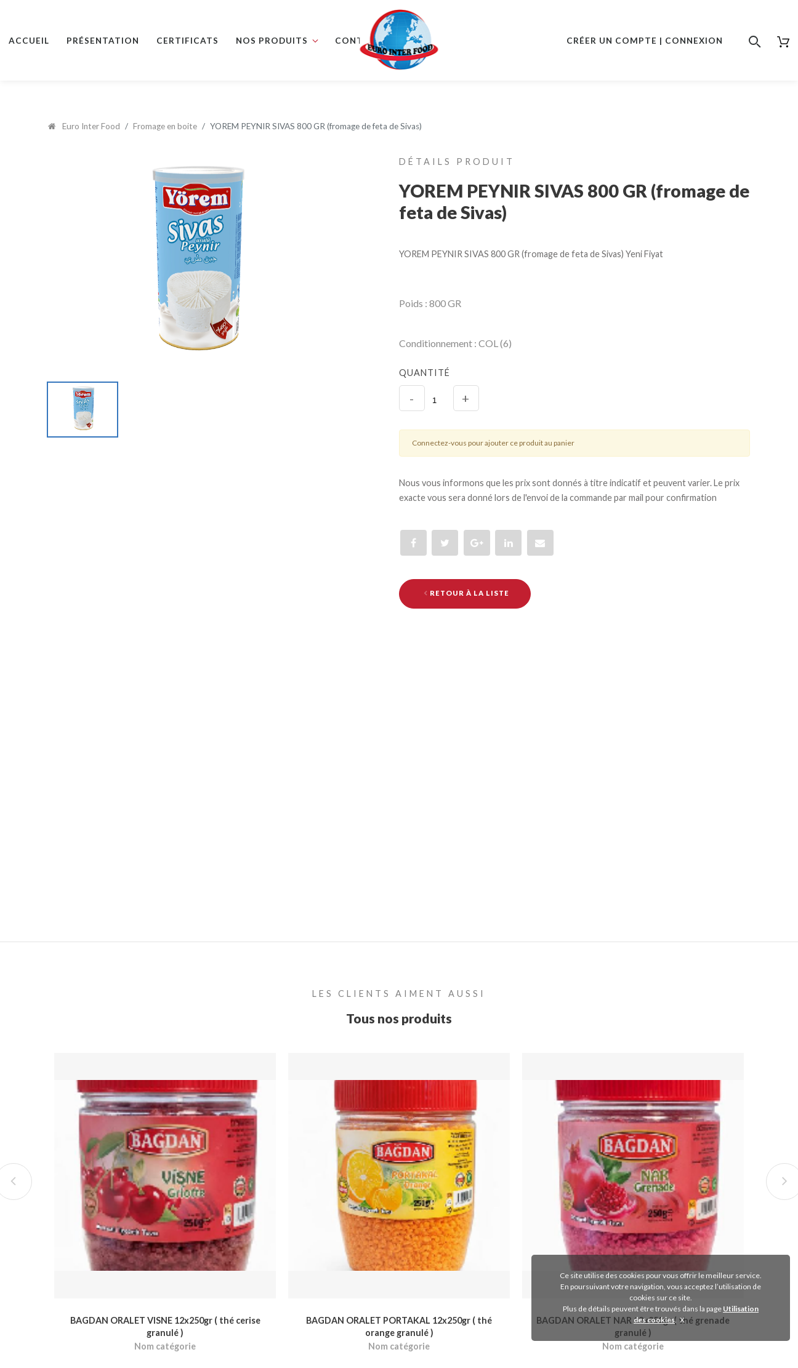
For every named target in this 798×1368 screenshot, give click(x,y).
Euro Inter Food (84, 126)
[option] (194, 263)
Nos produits (272, 41)
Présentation (102, 41)
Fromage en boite (165, 126)
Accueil (29, 41)
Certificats (187, 41)
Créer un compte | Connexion (644, 41)
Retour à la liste (466, 593)
